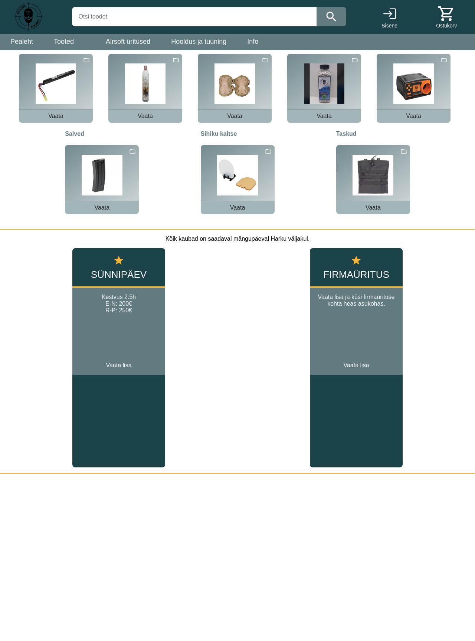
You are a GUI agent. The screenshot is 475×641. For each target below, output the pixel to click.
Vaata (55, 116)
